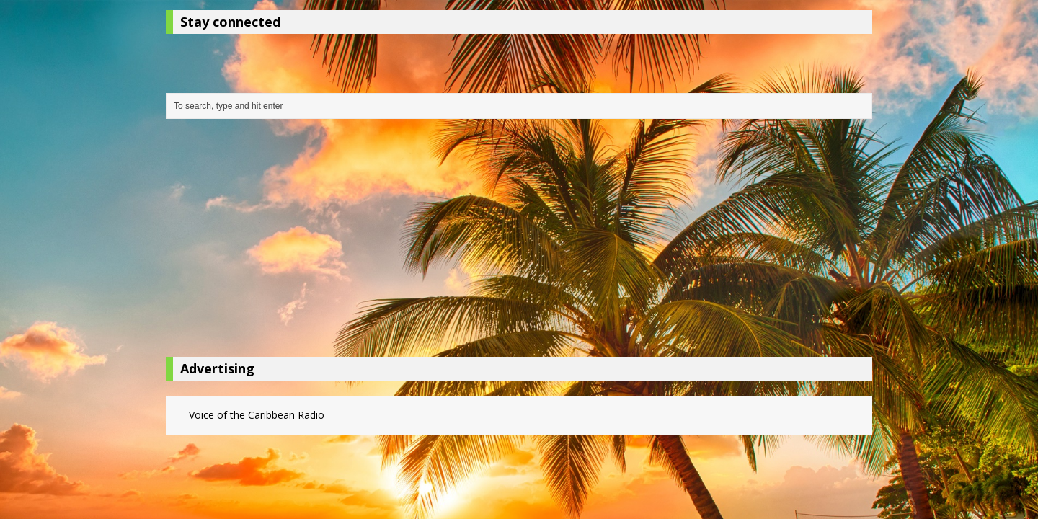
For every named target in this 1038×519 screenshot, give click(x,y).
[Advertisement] (519, 241)
